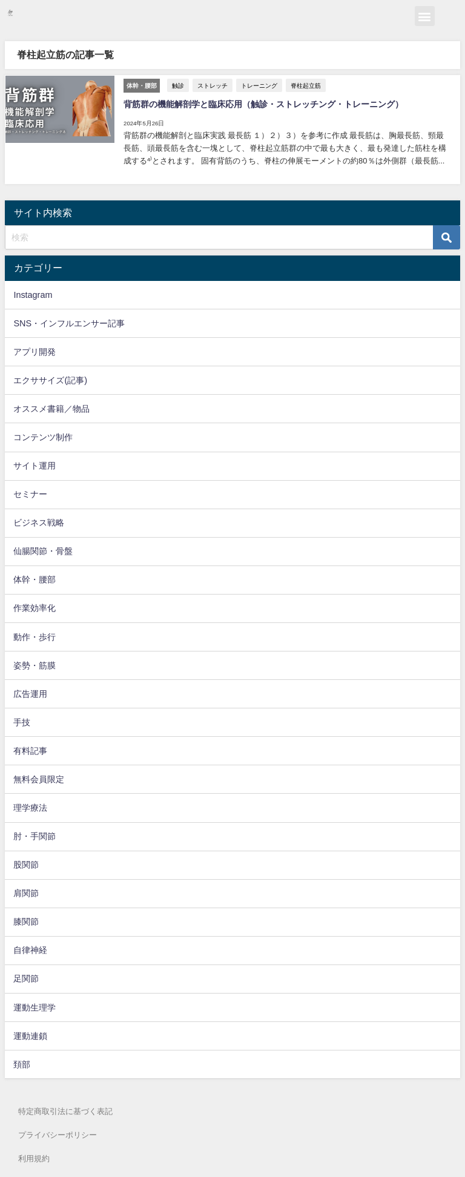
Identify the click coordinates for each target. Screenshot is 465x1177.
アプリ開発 (34, 350)
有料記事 (30, 749)
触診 (177, 85)
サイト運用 (34, 464)
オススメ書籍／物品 (51, 407)
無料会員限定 (38, 777)
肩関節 (26, 892)
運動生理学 (34, 1005)
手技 (21, 720)
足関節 (26, 977)
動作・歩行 (34, 635)
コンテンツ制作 (43, 436)
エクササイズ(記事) (50, 378)
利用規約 (34, 1158)
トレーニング (258, 85)
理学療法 (30, 806)
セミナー (30, 493)
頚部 (21, 1062)
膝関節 (26, 920)
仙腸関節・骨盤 (43, 550)
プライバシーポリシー (57, 1134)
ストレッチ (212, 85)
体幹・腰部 (34, 578)
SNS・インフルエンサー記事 (69, 321)
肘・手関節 (34, 835)
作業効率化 (34, 606)
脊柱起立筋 (305, 85)
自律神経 (30, 949)
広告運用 (30, 692)
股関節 (26, 863)
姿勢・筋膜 (34, 663)
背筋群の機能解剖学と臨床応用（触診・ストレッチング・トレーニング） (263, 103)
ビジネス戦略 (38, 521)
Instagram (32, 293)
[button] (425, 16)
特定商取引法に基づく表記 (65, 1110)
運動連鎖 (30, 1034)
